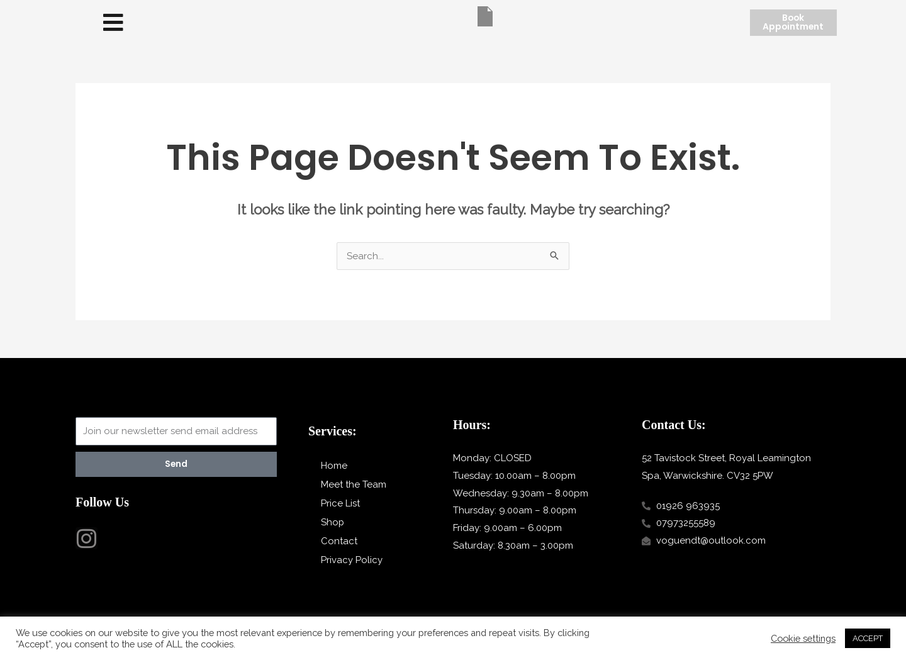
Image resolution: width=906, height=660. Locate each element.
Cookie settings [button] (803, 638)
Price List (340, 503)
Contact (339, 541)
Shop (333, 522)
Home (334, 465)
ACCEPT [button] (868, 638)
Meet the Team (353, 484)
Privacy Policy (352, 560)
